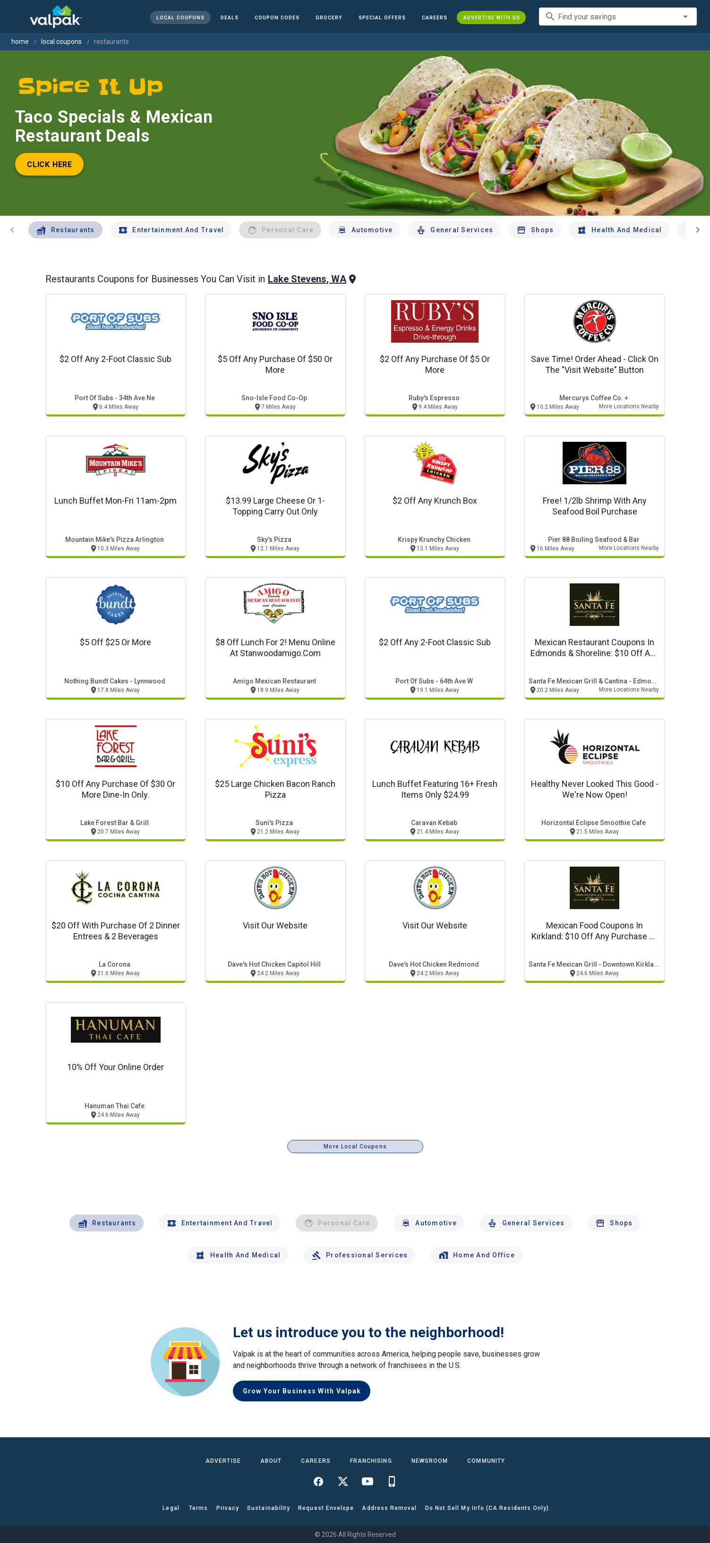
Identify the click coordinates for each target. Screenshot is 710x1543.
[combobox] (618, 16)
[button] (381, 17)
